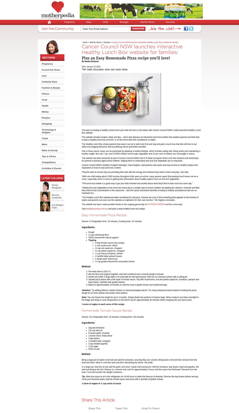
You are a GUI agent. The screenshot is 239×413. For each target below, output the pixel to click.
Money (45, 112)
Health (45, 106)
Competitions (49, 162)
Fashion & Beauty (51, 88)
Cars (44, 76)
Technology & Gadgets (49, 131)
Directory (170, 22)
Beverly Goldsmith (57, 196)
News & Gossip (50, 150)
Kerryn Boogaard (56, 186)
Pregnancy (69, 22)
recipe (107, 69)
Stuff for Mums (147, 22)
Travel (45, 138)
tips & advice (98, 69)
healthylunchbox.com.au (97, 209)
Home (85, 42)
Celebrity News (49, 82)
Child (105, 22)
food (112, 69)
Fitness (46, 94)
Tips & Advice (49, 156)
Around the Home (51, 70)
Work (44, 144)
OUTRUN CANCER (156, 204)
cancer (118, 69)
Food (44, 100)
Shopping (47, 124)
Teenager (124, 22)
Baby (88, 22)
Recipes (46, 118)
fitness (125, 69)
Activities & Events (51, 168)
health (89, 69)
